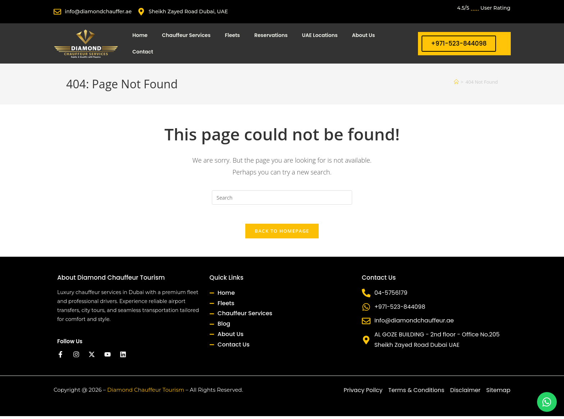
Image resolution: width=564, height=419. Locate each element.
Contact (142, 51)
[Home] (456, 82)
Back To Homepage (282, 234)
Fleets (232, 35)
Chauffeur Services (186, 35)
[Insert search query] (282, 197)
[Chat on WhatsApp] (547, 402)
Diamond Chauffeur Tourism (145, 392)
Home (139, 35)
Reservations (271, 35)
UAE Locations (320, 35)
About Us (363, 35)
